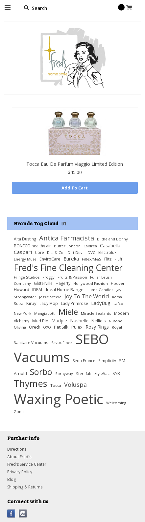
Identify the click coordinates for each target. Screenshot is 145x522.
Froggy (48, 277)
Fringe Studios (26, 277)
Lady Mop (48, 303)
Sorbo (41, 371)
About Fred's (19, 457)
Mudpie (59, 320)
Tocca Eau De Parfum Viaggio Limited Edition (74, 164)
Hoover (118, 283)
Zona (19, 411)
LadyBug (100, 303)
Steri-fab (83, 373)
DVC (91, 252)
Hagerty (63, 283)
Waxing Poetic (58, 398)
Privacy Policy (19, 472)
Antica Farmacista (66, 237)
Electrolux (107, 252)
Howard (21, 289)
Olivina (20, 327)
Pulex (77, 327)
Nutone (115, 320)
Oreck (34, 327)
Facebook (11, 514)
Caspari (23, 252)
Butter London (67, 245)
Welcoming (116, 402)
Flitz (107, 259)
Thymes (30, 383)
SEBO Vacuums (61, 348)
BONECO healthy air (32, 246)
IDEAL (37, 289)
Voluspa (75, 384)
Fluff (118, 259)
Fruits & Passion (72, 277)
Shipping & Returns (24, 487)
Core (39, 252)
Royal (117, 327)
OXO (47, 327)
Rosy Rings (97, 327)
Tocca (55, 385)
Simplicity (107, 360)
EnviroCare (49, 259)
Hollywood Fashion (90, 283)
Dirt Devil (76, 252)
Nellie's (98, 321)
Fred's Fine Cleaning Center (68, 268)
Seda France (84, 360)
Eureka (71, 258)
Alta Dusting (25, 239)
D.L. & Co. (55, 252)
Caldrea (90, 245)
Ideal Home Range (65, 289)
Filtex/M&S (91, 259)
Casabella (110, 245)
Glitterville (43, 283)
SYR (116, 373)
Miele (68, 311)
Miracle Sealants (96, 313)
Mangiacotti (45, 313)
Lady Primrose (74, 303)
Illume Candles (99, 289)
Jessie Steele (50, 296)
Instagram (23, 514)
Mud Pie (40, 321)
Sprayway (64, 373)
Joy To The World (86, 296)
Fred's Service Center (26, 464)
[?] (63, 223)
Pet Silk (61, 327)
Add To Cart (74, 188)
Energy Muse (25, 259)
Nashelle (79, 320)
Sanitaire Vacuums (31, 342)
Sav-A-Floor (61, 342)
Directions (16, 449)
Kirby (31, 303)
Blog (11, 479)
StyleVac (101, 373)
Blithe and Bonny (112, 238)
